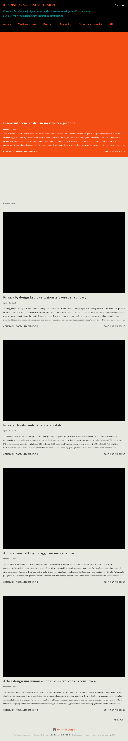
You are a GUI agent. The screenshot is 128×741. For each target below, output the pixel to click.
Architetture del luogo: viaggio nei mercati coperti (40, 553)
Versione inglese (27, 24)
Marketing (66, 24)
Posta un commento (27, 151)
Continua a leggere (114, 151)
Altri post (119, 720)
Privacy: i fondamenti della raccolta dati (32, 425)
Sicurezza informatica (90, 24)
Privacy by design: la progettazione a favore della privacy (44, 297)
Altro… (113, 24)
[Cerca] (116, 4)
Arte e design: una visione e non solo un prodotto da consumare (49, 681)
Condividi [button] (8, 151)
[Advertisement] (64, 183)
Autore (7, 24)
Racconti (48, 24)
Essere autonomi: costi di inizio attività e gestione (39, 123)
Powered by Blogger (64, 729)
